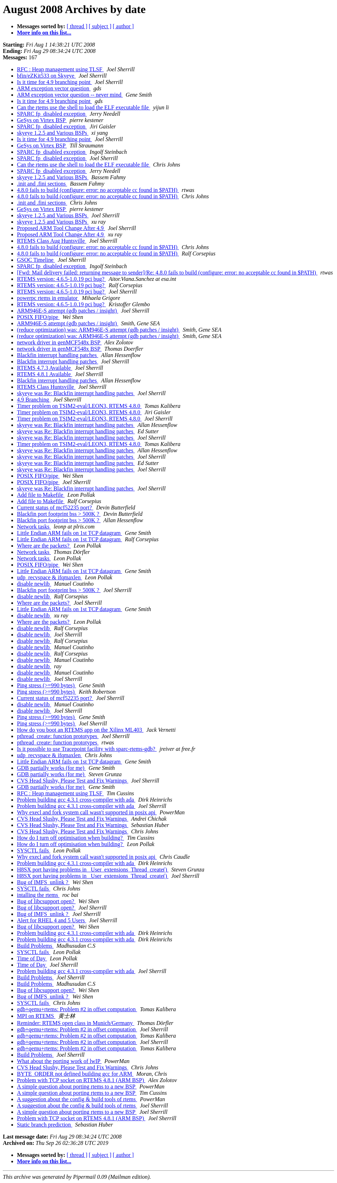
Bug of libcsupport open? (46, 901)
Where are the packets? (44, 546)
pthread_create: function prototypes (57, 736)
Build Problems (35, 946)
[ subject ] (100, 26)
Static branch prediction (44, 1125)
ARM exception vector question (54, 88)
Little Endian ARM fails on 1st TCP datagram (69, 533)
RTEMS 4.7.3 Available (44, 368)
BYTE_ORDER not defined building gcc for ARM (75, 1074)
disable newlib (34, 584)
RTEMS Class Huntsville (46, 387)
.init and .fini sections (42, 184)
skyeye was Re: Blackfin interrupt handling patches (76, 393)
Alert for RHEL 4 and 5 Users (51, 920)
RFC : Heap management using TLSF (60, 69)
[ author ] (123, 26)
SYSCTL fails (33, 850)
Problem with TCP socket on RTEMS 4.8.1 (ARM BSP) (81, 1080)
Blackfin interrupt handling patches (57, 355)
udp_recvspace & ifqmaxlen (49, 577)
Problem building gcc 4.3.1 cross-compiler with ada (76, 800)
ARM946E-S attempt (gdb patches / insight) (67, 311)
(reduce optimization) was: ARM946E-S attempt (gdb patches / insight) (98, 330)
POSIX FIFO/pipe (38, 317)
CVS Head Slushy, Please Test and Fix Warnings (72, 781)
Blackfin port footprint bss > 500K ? (59, 514)
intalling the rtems (38, 895)
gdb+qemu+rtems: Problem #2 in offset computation (77, 1009)
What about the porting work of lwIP (59, 1061)
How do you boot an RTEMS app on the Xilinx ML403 (80, 730)
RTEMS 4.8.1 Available (44, 374)
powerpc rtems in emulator (48, 298)
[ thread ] (77, 26)
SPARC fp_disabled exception (52, 114)
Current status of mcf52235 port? (55, 508)
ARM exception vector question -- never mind (70, 95)
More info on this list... (44, 33)
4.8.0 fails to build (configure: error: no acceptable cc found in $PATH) (98, 190)
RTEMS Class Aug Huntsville (51, 241)
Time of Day (32, 958)
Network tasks (34, 527)
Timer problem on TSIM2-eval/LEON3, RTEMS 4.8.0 (79, 406)
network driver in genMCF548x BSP (59, 342)
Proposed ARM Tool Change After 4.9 (61, 228)
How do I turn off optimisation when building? (70, 838)
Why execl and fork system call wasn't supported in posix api (87, 812)
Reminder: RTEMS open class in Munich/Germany (75, 1023)
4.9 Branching (33, 400)
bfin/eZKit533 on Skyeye (46, 76)
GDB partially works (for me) (51, 768)
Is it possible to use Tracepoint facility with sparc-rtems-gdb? (87, 749)
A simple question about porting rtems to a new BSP (77, 1087)
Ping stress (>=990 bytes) (46, 685)
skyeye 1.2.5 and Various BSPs (53, 133)
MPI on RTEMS (36, 1016)
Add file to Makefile (41, 495)
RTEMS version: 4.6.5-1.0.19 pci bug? (61, 279)
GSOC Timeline (36, 260)
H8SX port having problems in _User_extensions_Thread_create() (92, 870)
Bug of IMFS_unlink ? (43, 882)
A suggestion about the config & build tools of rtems (77, 1099)
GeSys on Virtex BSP (42, 120)
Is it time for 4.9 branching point (54, 82)
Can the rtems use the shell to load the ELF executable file (83, 107)
